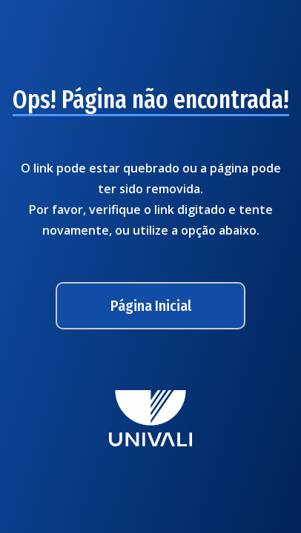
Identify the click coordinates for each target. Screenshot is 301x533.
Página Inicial (150, 306)
